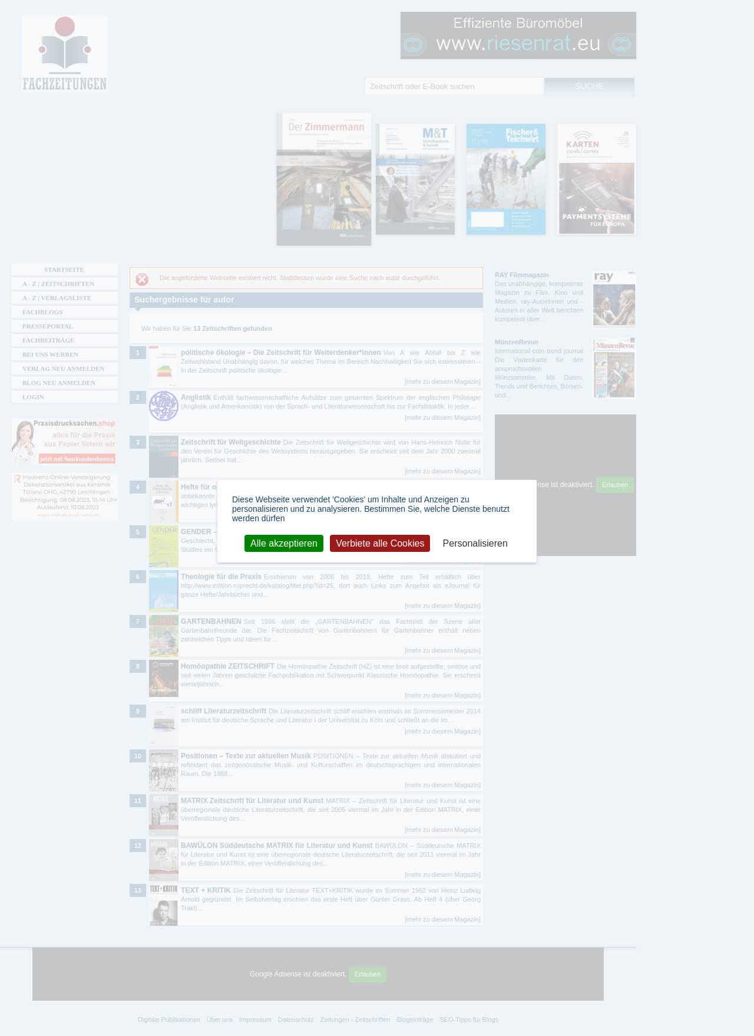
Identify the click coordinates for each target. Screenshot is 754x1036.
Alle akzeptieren (284, 543)
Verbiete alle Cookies (380, 543)
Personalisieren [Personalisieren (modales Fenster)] (475, 543)
